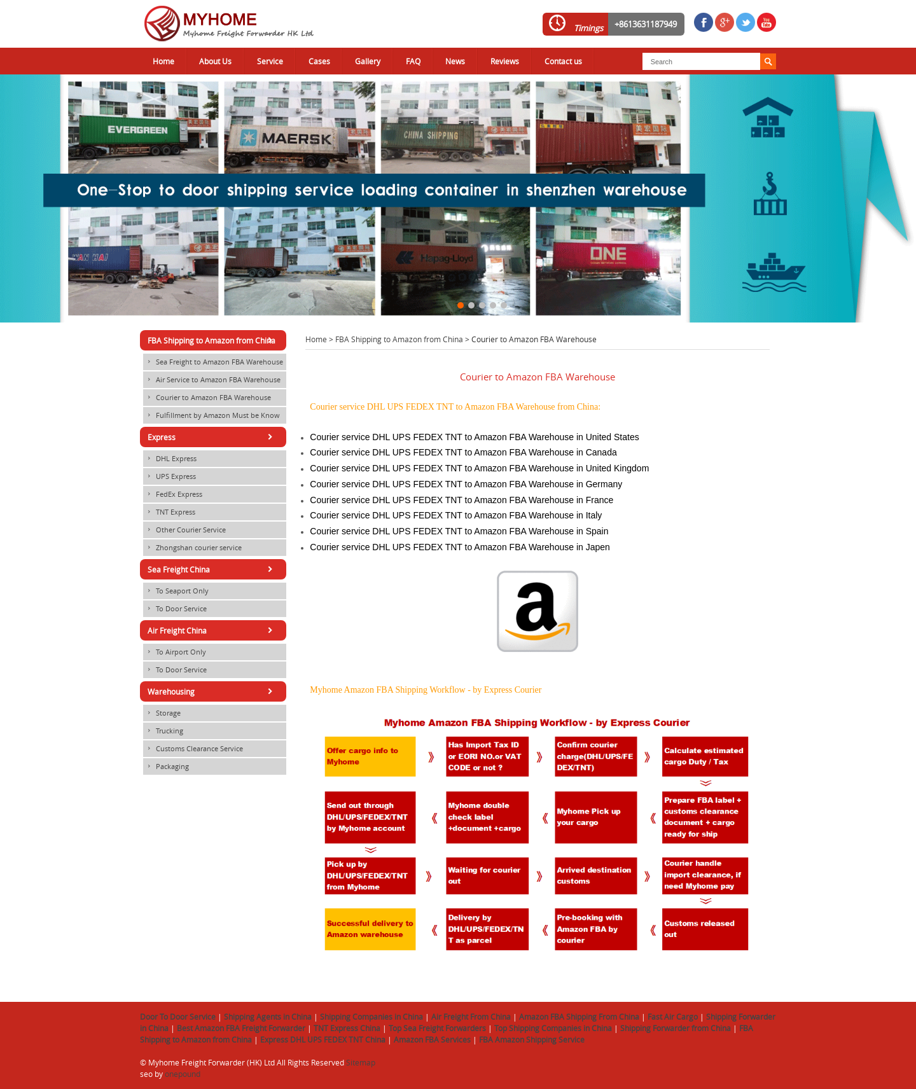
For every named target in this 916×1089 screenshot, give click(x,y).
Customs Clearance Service (193, 748)
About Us (215, 61)
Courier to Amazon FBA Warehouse (207, 397)
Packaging (166, 766)
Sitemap (360, 1062)
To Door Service (175, 608)
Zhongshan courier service (192, 547)
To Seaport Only (176, 591)
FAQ (413, 61)
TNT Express (169, 512)
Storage (162, 713)
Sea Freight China (212, 569)
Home (163, 61)
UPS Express (169, 476)
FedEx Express (172, 494)
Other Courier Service (184, 530)
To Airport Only (174, 652)
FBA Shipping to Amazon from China (399, 339)
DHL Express (170, 458)
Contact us (563, 61)
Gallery (367, 61)
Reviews (504, 61)
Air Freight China (212, 630)
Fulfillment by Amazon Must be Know (211, 415)
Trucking (163, 731)
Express (212, 437)
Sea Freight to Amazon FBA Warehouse (213, 362)
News (455, 61)
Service (270, 61)
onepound (182, 1074)
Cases (319, 61)
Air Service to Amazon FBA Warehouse (212, 379)
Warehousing (212, 691)
